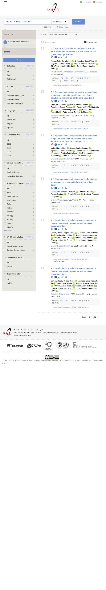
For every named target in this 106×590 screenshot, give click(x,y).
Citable (9, 267)
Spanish (10, 127)
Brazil (9, 75)
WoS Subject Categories (16, 183)
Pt (72, 78)
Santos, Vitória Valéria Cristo (88, 107)
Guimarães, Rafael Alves (84, 61)
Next (98, 318)
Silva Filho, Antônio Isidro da (62, 66)
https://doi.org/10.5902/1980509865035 (66, 213)
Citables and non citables (16, 257)
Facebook (56, 57)
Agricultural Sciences (15, 176)
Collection (11, 66)
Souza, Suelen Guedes (79, 105)
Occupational (12, 200)
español (99, 2)
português (87, 2)
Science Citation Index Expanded (16, 250)
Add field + (47, 27)
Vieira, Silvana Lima (58, 105)
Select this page (50, 42)
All (8, 71)
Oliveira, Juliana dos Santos (61, 240)
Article (9, 283)
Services (10, 212)
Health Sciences (13, 172)
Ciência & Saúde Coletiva (16, 96)
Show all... (8, 231)
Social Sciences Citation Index (16, 246)
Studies (10, 227)
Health (9, 192)
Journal (10, 86)
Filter (19, 60)
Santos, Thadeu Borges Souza (66, 110)
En (62, 78)
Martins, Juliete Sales (62, 238)
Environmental (12, 196)
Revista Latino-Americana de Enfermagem (16, 103)
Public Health (12, 79)
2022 (9, 152)
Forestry (10, 219)
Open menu (6, 2)
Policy (9, 204)
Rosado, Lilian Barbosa (84, 238)
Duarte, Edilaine (86, 192)
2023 (9, 148)
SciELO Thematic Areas (16, 163)
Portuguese (11, 120)
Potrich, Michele (74, 194)
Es (67, 78)
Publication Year (13, 135)
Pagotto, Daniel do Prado (60, 64)
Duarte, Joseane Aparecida (84, 64)
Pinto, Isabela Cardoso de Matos (75, 112)
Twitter (59, 57)
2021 (9, 144)
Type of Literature (14, 274)
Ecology (10, 216)
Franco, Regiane (57, 194)
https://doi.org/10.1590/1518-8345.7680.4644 (68, 85)
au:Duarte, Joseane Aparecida (27, 21)
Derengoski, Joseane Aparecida (63, 192)
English (10, 124)
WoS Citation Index (15, 237)
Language (11, 111)
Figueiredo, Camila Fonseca (62, 107)
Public (9, 208)
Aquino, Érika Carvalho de (61, 61)
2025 (9, 156)
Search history (64, 27)
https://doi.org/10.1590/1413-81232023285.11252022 (71, 128)
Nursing (10, 223)
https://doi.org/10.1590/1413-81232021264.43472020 (71, 259)
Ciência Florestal (13, 99)
